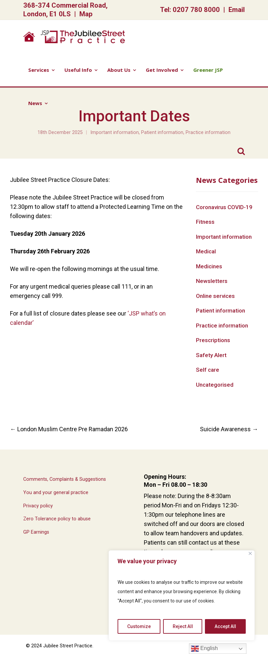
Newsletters (211, 281)
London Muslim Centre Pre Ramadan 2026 (69, 429)
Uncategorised (214, 384)
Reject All (183, 626)
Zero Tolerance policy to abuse (57, 519)
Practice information (208, 132)
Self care (207, 369)
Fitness (205, 221)
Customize (139, 626)
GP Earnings (36, 532)
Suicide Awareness (229, 429)
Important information (114, 132)
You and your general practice (55, 492)
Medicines (209, 266)
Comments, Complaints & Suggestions (64, 479)
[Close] (250, 553)
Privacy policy (38, 506)
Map (86, 14)
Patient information (162, 132)
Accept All (225, 626)
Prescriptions (213, 340)
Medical (206, 251)
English (204, 649)
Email (236, 10)
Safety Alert (211, 355)
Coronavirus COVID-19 (224, 207)
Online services (215, 296)
